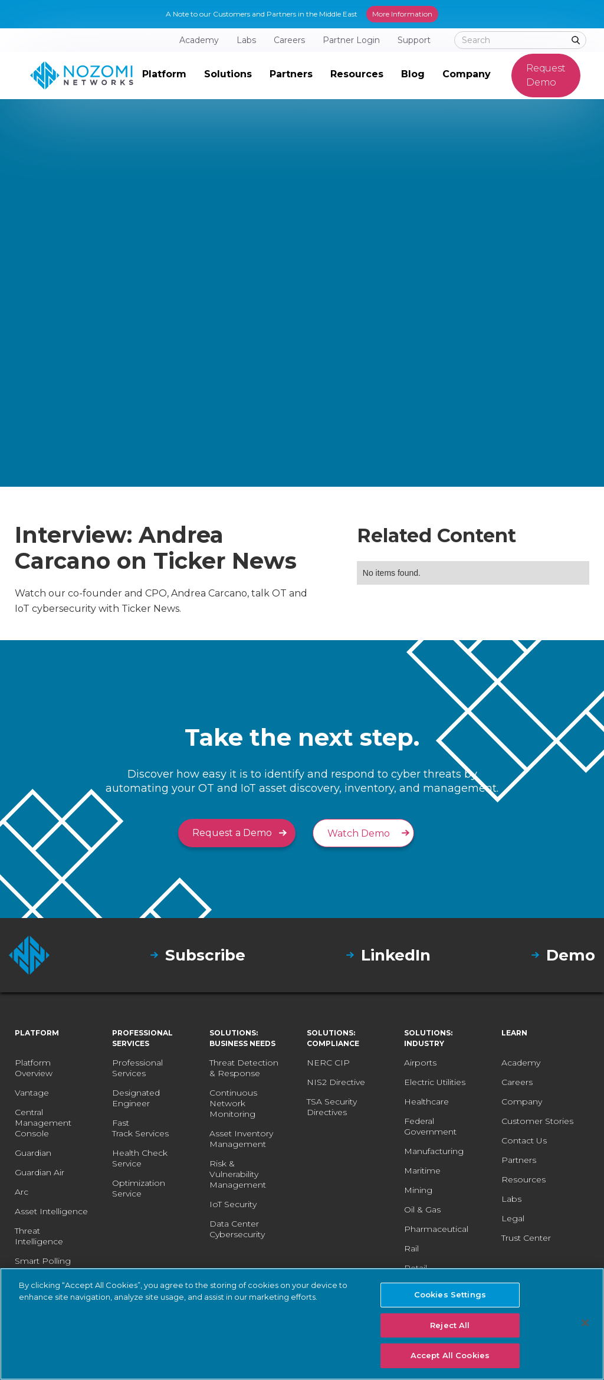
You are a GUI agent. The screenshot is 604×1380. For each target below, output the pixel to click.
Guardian (33, 1153)
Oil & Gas (422, 1209)
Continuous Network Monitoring (233, 1103)
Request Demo (546, 75)
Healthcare (426, 1101)
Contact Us (524, 1140)
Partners (518, 1160)
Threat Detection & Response (243, 1068)
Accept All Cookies (450, 1355)
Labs (511, 1199)
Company (521, 1101)
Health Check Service (140, 1158)
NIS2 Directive (336, 1082)
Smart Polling (43, 1261)
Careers (517, 1082)
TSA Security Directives (332, 1106)
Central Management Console (43, 1123)
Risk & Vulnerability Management (237, 1174)
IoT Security (233, 1204)
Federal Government (430, 1126)
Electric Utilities (434, 1082)
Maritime (422, 1170)
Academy (520, 1062)
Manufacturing (434, 1151)
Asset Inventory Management (241, 1138)
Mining (418, 1190)
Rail (411, 1248)
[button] (164, 75)
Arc (21, 1191)
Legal (512, 1218)
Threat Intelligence (39, 1236)
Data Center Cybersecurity (237, 1229)
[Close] (585, 1323)
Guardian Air (39, 1172)
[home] (81, 75)
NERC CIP (328, 1062)
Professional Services (137, 1068)
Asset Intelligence (51, 1211)
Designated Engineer (136, 1098)
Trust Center (526, 1238)
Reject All (450, 1325)
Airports (420, 1062)
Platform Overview (33, 1068)
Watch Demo (358, 833)
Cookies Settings (450, 1294)
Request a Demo (232, 832)
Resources (523, 1179)
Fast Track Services (140, 1128)
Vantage (32, 1092)
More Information (402, 13)
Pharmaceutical (436, 1229)
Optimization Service (138, 1188)
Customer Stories (537, 1121)
